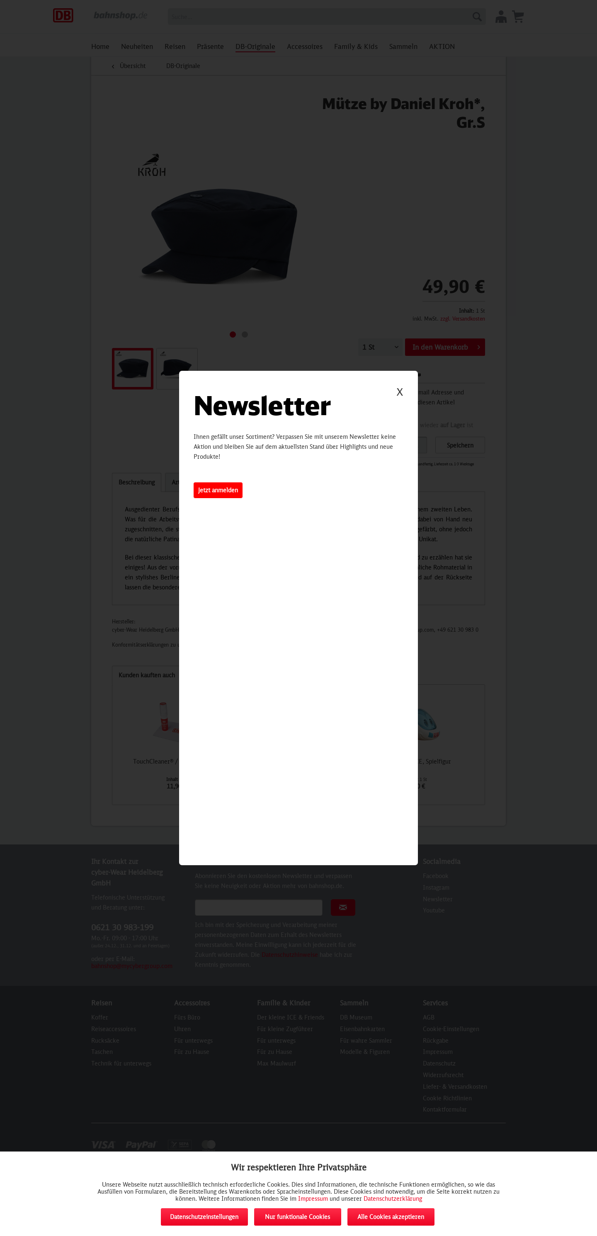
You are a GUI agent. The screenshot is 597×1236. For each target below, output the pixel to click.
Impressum (313, 1198)
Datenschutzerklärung (393, 1198)
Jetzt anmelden (218, 490)
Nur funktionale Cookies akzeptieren (297, 1219)
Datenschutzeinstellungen (204, 1216)
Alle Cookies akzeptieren (390, 1216)
